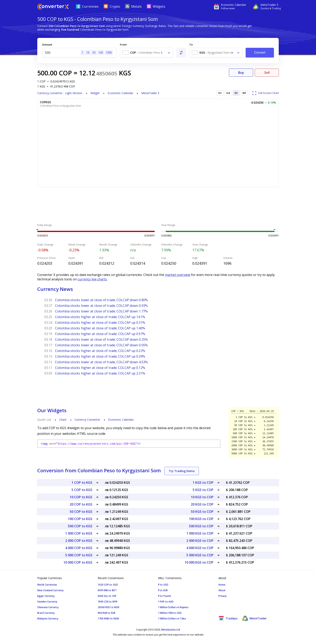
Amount (47, 44)
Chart (63, 419)
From (123, 44)
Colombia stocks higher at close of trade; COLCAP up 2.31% (100, 373)
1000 (109, 52)
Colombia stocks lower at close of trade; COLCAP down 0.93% (101, 305)
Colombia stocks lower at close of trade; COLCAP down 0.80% (101, 300)
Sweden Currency (47, 601)
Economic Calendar (120, 93)
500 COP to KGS (80, 526)
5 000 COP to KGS (78, 555)
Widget (95, 93)
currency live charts (92, 279)
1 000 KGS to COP (199, 533)
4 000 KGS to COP (199, 548)
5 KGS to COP (203, 490)
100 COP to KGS (80, 519)
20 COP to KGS (81, 504)
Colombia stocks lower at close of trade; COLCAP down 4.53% (101, 362)
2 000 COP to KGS (78, 540)
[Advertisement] (158, 206)
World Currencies (47, 584)
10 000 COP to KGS (77, 562)
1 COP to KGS (82, 482)
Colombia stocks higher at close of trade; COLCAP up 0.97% (100, 334)
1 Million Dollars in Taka (172, 618)
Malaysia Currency (47, 618)
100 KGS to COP (201, 519)
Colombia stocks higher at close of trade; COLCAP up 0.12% (100, 367)
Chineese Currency (48, 607)
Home (221, 584)
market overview (177, 275)
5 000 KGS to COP (199, 555)
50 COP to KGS (81, 511)
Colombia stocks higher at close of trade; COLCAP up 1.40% (100, 328)
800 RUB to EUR (106, 613)
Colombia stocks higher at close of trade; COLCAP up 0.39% (100, 356)
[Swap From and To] (181, 52)
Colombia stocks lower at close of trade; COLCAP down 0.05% (101, 345)
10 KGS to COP (202, 497)
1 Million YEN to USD (170, 613)
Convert (260, 52)
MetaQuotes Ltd (170, 629)
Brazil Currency (46, 613)
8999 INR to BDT (107, 590)
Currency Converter (87, 419)
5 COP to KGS (82, 490)
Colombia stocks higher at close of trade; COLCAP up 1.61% (100, 317)
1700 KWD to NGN (108, 618)
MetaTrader (254, 618)
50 (94, 52)
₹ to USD (163, 584)
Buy (241, 72)
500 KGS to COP (201, 526)
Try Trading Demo (182, 471)
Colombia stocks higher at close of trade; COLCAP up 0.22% (100, 351)
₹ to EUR (163, 590)
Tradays (227, 618)
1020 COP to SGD (108, 584)
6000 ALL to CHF (107, 596)
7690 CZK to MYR (107, 601)
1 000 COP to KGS (78, 533)
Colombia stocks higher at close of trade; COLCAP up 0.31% (100, 322)
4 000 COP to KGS (78, 548)
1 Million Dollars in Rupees (173, 607)
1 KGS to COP (203, 482)
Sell (267, 72)
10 (87, 52)
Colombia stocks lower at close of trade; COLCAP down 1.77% (101, 311)
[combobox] (146, 52)
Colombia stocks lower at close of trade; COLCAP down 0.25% (101, 339)
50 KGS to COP (202, 511)
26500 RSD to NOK (109, 607)
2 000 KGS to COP (199, 540)
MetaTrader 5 (150, 93)
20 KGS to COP (202, 504)
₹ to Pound (164, 596)
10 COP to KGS (81, 497)
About (222, 590)
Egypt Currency (46, 596)
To (191, 44)
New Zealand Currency (50, 590)
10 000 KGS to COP (199, 562)
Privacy (222, 596)
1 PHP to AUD (166, 601)
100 (101, 52)
